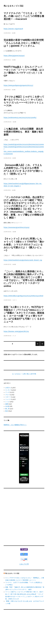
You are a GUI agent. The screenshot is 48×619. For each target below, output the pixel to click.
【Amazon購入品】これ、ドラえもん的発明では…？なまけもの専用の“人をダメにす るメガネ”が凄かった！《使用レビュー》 (23, 169)
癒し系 (7, 408)
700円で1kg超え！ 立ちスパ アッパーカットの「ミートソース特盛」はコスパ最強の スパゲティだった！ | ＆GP (24, 71)
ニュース (8, 399)
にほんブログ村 (24, 564)
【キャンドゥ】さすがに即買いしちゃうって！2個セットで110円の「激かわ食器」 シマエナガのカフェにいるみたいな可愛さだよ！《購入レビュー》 (24, 244)
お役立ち (8, 387)
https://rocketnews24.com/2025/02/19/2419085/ (20, 117)
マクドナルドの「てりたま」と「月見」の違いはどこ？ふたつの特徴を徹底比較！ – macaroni (24, 16)
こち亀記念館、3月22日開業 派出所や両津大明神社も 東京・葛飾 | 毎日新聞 (23, 131)
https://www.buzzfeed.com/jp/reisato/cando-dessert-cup (23, 260)
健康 (6, 404)
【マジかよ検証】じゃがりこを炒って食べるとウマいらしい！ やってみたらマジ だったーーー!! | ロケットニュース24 (24, 101)
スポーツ (14, 300)
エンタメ (8, 390)
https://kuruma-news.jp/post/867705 (16, 331)
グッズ (14, 335)
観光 (6, 411)
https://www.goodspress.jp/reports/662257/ (18, 85)
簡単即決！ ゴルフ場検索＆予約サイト (15, 425)
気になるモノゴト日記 (13, 6)
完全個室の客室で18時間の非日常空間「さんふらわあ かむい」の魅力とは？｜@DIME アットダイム (24, 43)
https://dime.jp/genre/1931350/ (14, 55)
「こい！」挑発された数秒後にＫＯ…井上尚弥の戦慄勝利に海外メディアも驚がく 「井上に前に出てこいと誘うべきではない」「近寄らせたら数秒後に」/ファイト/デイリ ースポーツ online (24, 278)
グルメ (7, 394)
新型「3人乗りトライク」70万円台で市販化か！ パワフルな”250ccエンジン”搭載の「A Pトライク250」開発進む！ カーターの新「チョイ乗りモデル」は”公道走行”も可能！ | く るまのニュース (24, 314)
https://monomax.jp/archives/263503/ (16, 227)
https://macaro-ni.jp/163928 (13, 28)
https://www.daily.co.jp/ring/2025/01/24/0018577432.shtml (23, 296)
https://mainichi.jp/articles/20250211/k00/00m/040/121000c (24, 144)
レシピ (7, 401)
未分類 (13, 33)
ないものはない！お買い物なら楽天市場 (24, 374)
